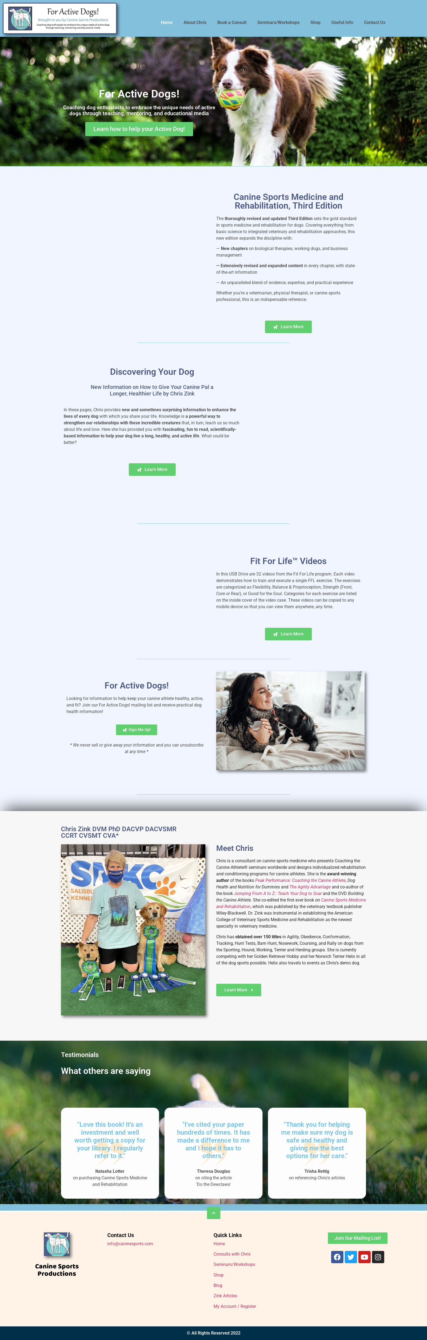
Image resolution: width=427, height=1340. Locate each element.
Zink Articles (225, 1295)
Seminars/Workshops (278, 22)
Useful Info (342, 22)
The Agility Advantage (310, 887)
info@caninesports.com (130, 1243)
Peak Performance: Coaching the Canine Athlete (300, 880)
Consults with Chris (232, 1254)
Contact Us (374, 22)
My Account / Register (234, 1306)
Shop (315, 22)
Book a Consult (231, 22)
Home (167, 22)
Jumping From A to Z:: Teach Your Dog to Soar (278, 893)
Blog (217, 1285)
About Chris (195, 22)
